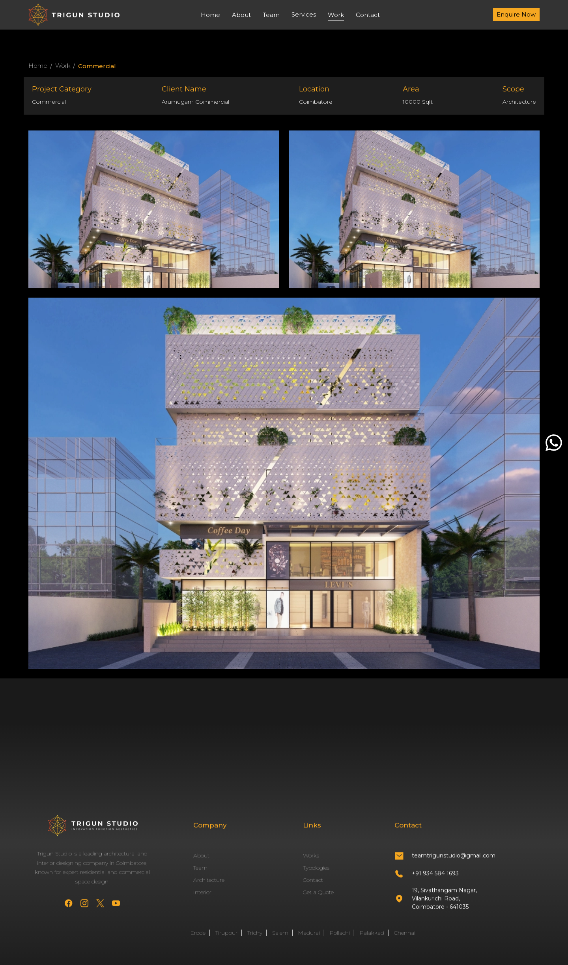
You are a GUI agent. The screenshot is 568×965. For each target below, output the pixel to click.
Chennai (404, 939)
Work (336, 15)
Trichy (254, 939)
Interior (202, 898)
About (241, 15)
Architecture (208, 886)
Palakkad (372, 939)
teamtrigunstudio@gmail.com (453, 862)
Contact (368, 15)
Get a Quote (318, 898)
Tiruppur (226, 939)
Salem (280, 939)
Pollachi (340, 939)
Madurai (309, 939)
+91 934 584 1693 (435, 879)
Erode (198, 939)
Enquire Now (516, 14)
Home (210, 15)
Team (271, 15)
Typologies (316, 874)
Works (311, 862)
